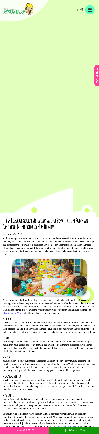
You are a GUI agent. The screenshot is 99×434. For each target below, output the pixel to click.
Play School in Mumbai (14, 313)
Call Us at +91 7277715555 (25, 430)
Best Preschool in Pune (64, 426)
